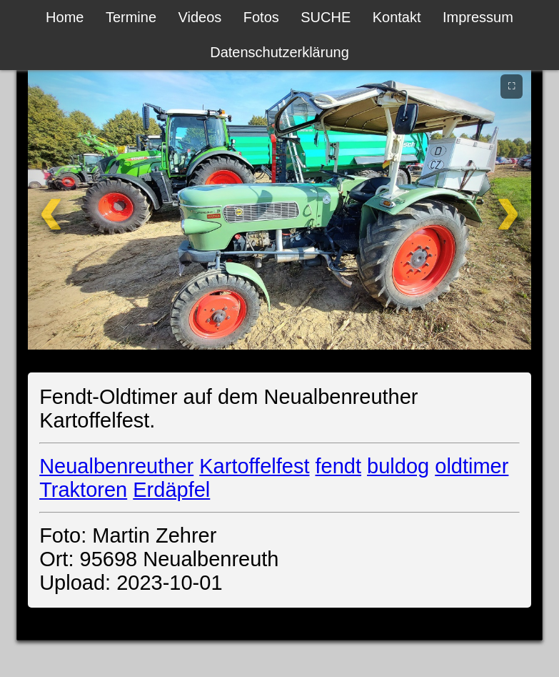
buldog (398, 466)
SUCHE (326, 17)
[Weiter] (485, 208)
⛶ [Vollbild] (511, 86)
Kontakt (397, 17)
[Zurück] (73, 208)
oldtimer (471, 466)
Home (65, 17)
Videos (200, 17)
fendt (339, 466)
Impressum (478, 17)
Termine (131, 17)
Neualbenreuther (116, 466)
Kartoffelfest (254, 466)
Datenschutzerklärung (279, 52)
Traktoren (83, 489)
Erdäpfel (171, 489)
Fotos (261, 17)
